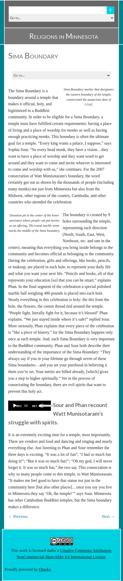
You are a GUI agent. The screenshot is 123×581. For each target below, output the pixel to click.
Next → (108, 516)
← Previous (18, 516)
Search (110, 10)
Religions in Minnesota (63, 36)
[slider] (26, 405)
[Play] (14, 405)
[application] (29, 406)
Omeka (45, 569)
